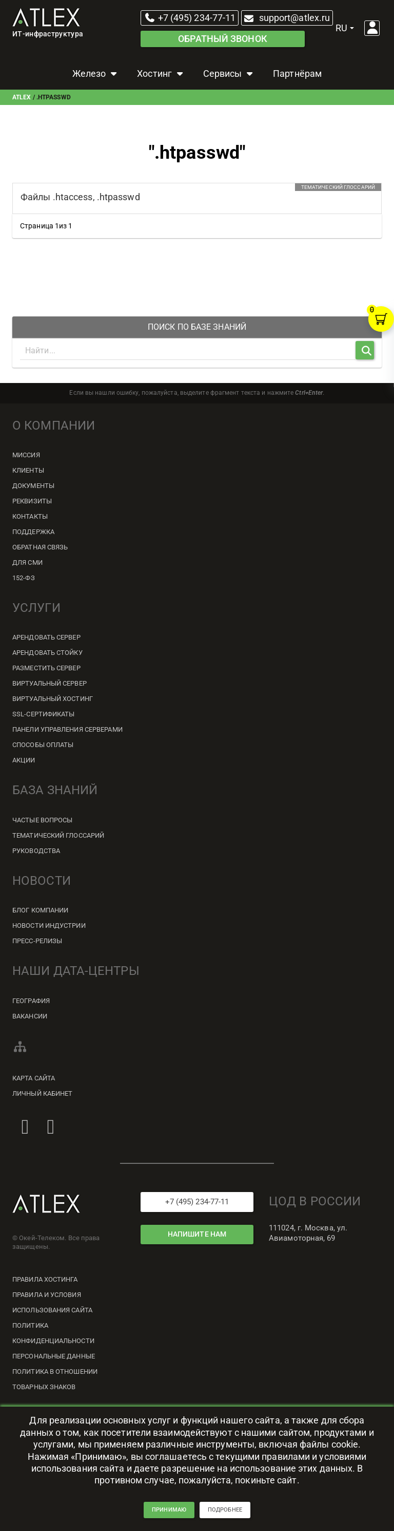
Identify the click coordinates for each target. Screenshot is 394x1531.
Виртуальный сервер (49, 683)
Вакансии (29, 1016)
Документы (33, 486)
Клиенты (28, 470)
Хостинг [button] (161, 73)
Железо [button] (96, 73)
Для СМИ (27, 562)
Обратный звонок (222, 38)
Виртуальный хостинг (52, 699)
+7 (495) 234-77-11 (189, 17)
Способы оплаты (42, 745)
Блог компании (40, 910)
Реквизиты (32, 501)
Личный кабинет (42, 1093)
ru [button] (345, 28)
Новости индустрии (49, 925)
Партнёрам (297, 73)
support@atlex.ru (286, 17)
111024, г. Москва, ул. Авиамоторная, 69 (308, 1233)
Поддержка (33, 532)
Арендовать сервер (46, 637)
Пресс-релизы (37, 941)
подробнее (225, 1518)
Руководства (36, 851)
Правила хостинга (45, 1279)
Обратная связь (40, 547)
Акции (23, 760)
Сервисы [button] (229, 73)
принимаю (169, 1518)
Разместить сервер (46, 668)
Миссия (26, 455)
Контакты (30, 516)
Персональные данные (53, 1356)
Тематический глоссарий (58, 835)
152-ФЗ (23, 578)
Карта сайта (33, 1078)
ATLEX (21, 97)
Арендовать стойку (47, 652)
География (31, 1001)
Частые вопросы (42, 820)
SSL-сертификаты (43, 714)
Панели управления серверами (67, 729)
